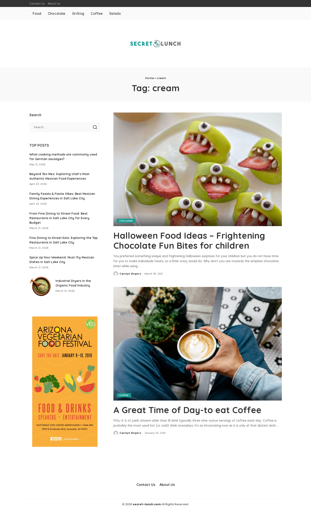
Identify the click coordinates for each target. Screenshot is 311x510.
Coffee (123, 395)
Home (149, 78)
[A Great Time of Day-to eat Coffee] (197, 343)
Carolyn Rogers (130, 273)
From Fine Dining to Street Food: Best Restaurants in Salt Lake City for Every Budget (59, 218)
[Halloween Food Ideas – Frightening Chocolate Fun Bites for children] (197, 169)
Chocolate (126, 220)
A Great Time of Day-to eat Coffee (187, 409)
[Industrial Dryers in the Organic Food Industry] (40, 286)
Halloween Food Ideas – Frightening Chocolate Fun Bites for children (189, 240)
